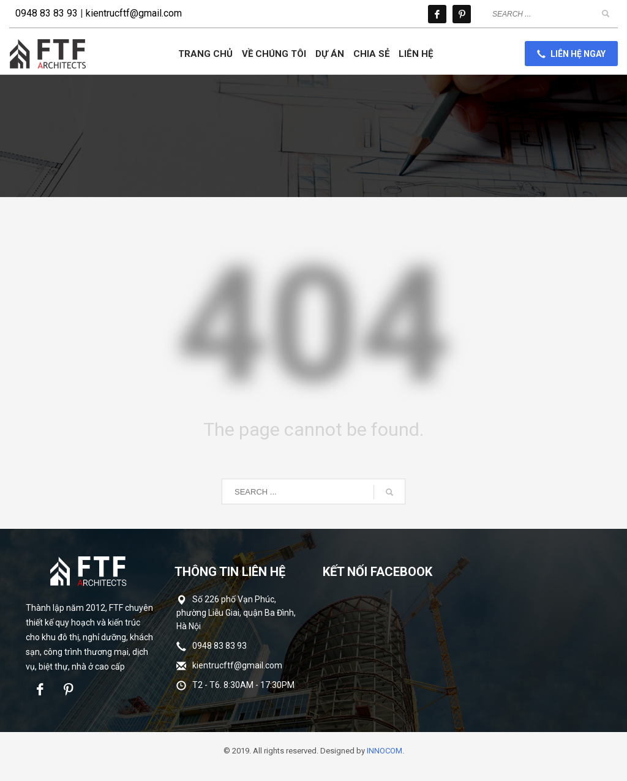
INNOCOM (384, 750)
